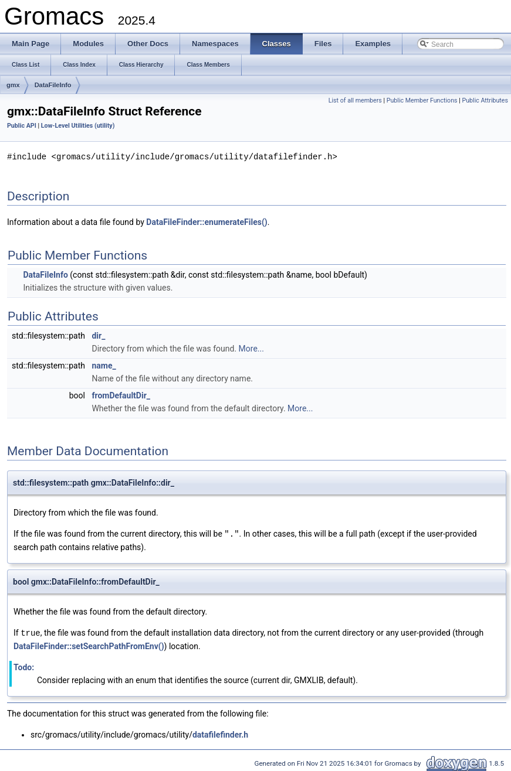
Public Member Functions (422, 100)
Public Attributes (485, 100)
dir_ (98, 335)
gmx (13, 84)
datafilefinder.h (220, 733)
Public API (21, 125)
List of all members (355, 100)
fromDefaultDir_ (121, 395)
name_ (104, 365)
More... (251, 348)
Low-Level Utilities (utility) (78, 125)
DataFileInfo (53, 84)
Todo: (23, 665)
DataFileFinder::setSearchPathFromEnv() (88, 644)
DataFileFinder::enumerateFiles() (206, 221)
